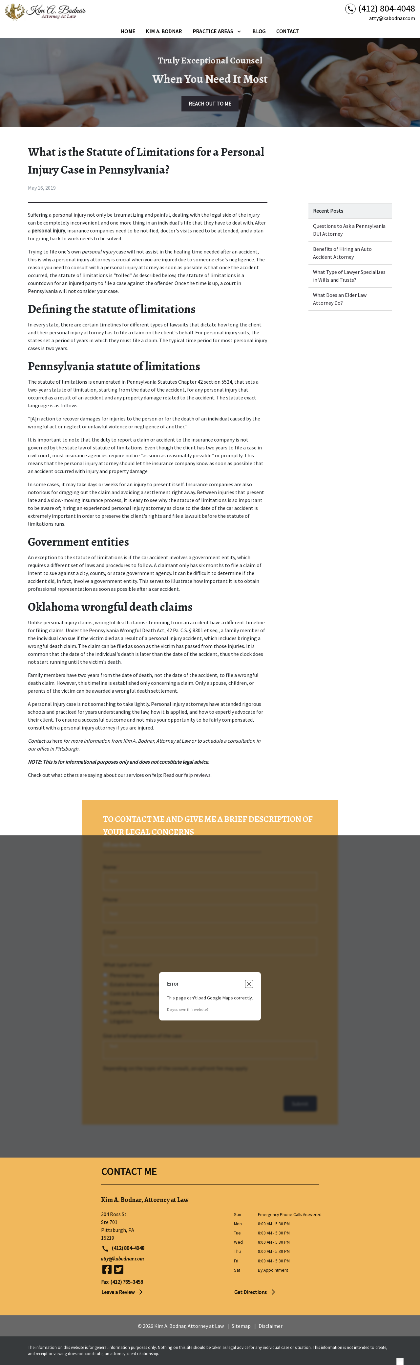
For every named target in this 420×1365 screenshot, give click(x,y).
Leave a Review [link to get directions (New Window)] (122, 1292)
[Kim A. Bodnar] (163, 31)
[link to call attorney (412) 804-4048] (380, 8)
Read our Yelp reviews (187, 775)
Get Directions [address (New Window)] (255, 1292)
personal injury (69, 214)
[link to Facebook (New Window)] (107, 1269)
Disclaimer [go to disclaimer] (271, 1326)
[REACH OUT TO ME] (210, 103)
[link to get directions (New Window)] (162, 1226)
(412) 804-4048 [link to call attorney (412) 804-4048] (123, 1249)
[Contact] (288, 31)
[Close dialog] (249, 984)
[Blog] (259, 31)
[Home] (128, 31)
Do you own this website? (187, 1009)
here (56, 740)
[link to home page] (46, 12)
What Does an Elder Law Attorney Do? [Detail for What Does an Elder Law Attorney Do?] (340, 299)
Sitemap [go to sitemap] (241, 1326)
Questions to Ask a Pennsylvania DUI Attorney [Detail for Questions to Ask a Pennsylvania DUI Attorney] (349, 230)
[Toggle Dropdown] (239, 31)
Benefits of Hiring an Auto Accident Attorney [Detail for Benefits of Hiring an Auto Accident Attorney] (342, 253)
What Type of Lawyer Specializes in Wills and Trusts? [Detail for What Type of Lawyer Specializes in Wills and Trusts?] (349, 276)
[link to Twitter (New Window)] (118, 1269)
